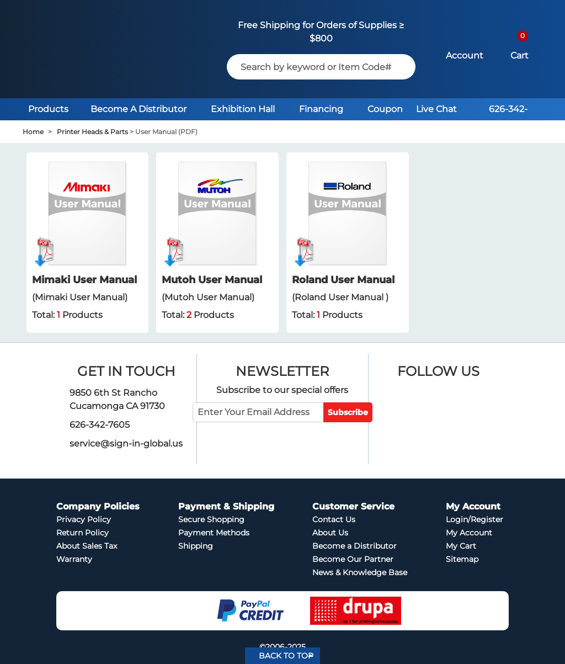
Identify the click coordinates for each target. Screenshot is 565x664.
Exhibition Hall (243, 109)
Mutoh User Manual (212, 280)
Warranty (74, 559)
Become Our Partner (352, 559)
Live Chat (436, 109)
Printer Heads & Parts (92, 132)
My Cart (461, 546)
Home (33, 132)
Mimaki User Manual (84, 280)
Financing (321, 109)
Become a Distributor (354, 546)
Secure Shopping (211, 519)
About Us (330, 533)
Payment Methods (213, 533)
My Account (469, 533)
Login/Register (474, 519)
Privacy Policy (83, 519)
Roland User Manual (343, 280)
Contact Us (333, 519)
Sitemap (462, 559)
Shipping (195, 546)
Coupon (385, 109)
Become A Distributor (138, 109)
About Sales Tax (86, 546)
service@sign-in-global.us (126, 443)
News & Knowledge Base (359, 572)
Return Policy (82, 533)
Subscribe (348, 412)
